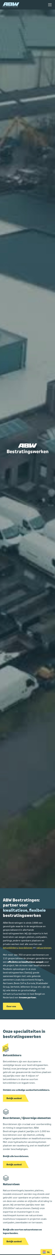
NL (46, 1252)
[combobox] (46, 1252)
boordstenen (26, 947)
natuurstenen (43, 947)
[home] (11, 4)
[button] (49, 4)
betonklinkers (10, 947)
